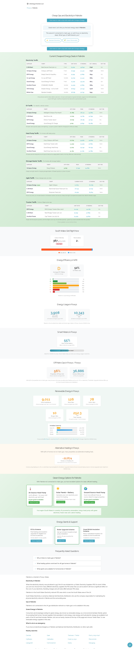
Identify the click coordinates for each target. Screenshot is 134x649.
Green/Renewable (73, 40)
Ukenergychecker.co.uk (35, 4)
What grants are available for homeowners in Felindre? (54, 569)
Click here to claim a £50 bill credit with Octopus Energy (67, 20)
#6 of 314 (46, 439)
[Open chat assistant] (130, 645)
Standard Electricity (54, 40)
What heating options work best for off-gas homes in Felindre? (56, 564)
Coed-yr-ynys (72, 639)
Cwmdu (28, 636)
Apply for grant (34, 503)
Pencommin (92, 639)
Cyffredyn (29, 639)
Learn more (60, 502)
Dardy (70, 643)
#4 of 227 (55, 439)
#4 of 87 (65, 439)
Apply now (61, 541)
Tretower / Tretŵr (73, 636)
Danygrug (92, 643)
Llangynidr (29, 643)
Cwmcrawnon (51, 643)
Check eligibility (36, 541)
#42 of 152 (75, 439)
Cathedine (50, 639)
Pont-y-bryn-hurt (94, 636)
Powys (29, 8)
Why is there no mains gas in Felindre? (49, 558)
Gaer (48, 636)
